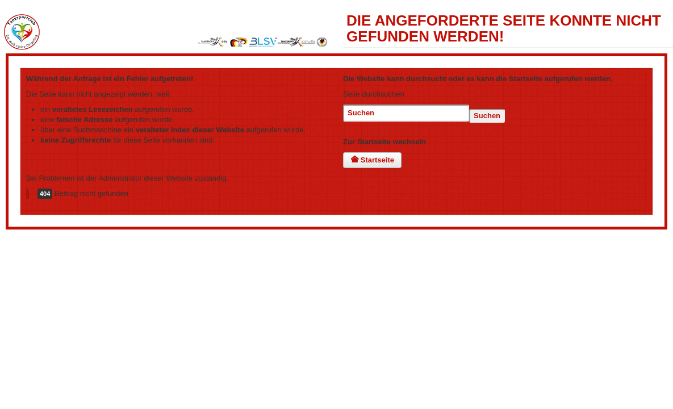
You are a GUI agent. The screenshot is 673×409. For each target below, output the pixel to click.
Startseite (372, 160)
